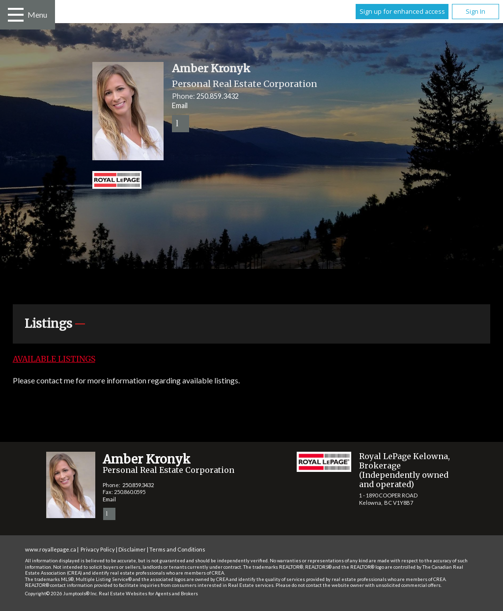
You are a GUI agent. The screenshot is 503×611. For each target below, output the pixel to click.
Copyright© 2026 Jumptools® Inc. (61, 593)
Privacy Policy (98, 549)
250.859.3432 (217, 96)
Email (180, 105)
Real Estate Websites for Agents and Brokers (148, 593)
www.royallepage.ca (50, 549)
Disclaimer (132, 549)
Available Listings (54, 359)
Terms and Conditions (177, 549)
